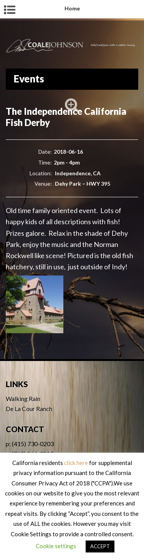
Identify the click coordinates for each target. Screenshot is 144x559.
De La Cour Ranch (29, 408)
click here (76, 462)
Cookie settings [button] (56, 545)
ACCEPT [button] (100, 546)
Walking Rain (23, 398)
